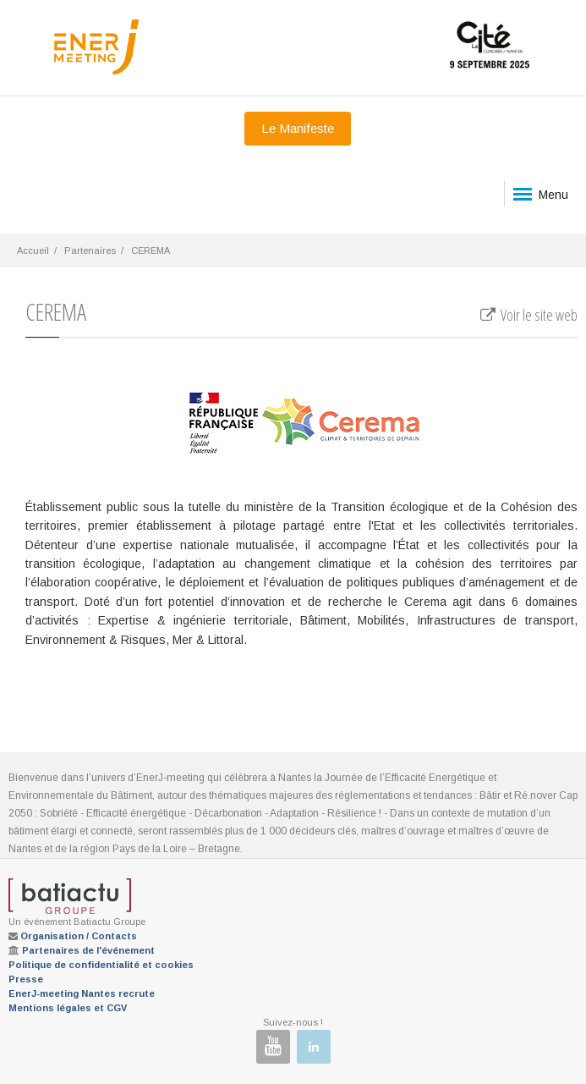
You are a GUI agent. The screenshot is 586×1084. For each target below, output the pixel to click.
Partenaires (90, 250)
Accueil (33, 250)
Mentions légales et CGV (67, 1008)
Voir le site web (528, 315)
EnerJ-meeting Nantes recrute (81, 993)
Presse (25, 979)
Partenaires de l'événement (88, 950)
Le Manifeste (297, 128)
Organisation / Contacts (78, 936)
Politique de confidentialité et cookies (101, 965)
